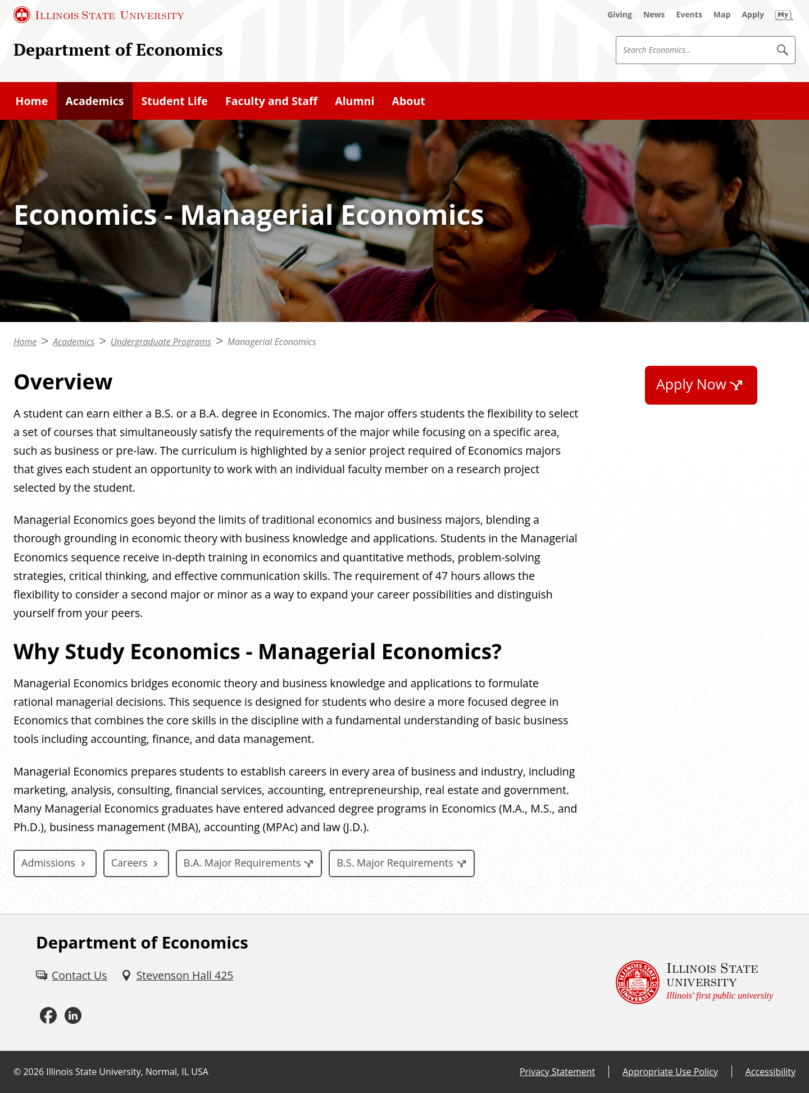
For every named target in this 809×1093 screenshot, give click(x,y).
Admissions (48, 862)
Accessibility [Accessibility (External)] (771, 1071)
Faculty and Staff (271, 100)
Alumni (354, 100)
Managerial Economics (272, 341)
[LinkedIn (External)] (73, 1016)
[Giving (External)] (619, 14)
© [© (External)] (17, 1071)
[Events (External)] (689, 14)
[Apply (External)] (752, 14)
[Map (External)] (722, 14)
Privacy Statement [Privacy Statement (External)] (557, 1071)
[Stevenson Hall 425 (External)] (177, 975)
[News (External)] (654, 14)
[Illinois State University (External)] (98, 14)
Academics (94, 100)
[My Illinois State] (784, 14)
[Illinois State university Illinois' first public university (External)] (694, 982)
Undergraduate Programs (161, 341)
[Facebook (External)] (48, 1016)
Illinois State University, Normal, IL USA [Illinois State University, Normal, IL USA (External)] (127, 1071)
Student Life (175, 100)
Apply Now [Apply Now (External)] (691, 383)
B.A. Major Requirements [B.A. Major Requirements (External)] (242, 862)
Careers (129, 862)
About (408, 100)
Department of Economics (118, 49)
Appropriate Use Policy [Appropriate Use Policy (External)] (669, 1071)
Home (32, 100)
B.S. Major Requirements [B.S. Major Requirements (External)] (395, 862)
